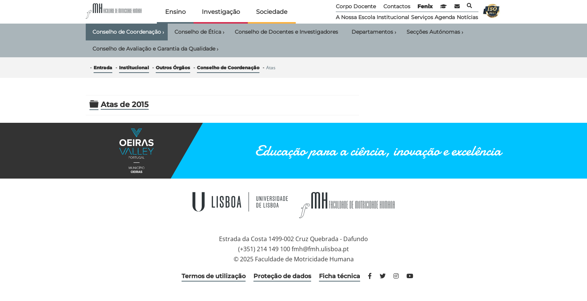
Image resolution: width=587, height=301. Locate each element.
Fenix (425, 6)
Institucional (393, 17)
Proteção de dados (282, 276)
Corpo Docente (356, 6)
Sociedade (272, 11)
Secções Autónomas (435, 32)
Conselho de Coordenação (128, 32)
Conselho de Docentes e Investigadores (286, 31)
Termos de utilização (214, 276)
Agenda (445, 17)
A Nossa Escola (355, 17)
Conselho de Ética (199, 32)
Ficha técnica (339, 276)
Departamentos (374, 32)
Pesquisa (469, 5)
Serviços (422, 17)
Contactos (396, 6)
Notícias (467, 17)
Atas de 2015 (125, 104)
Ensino (175, 11)
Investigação (221, 11)
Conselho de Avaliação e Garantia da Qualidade (155, 49)
